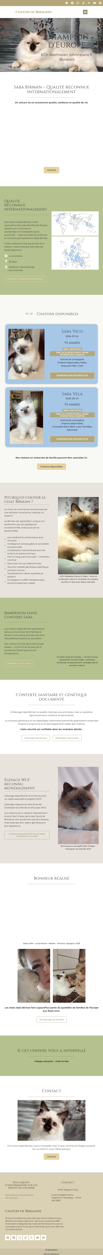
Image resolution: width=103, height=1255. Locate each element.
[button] (85, 12)
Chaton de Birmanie (34, 12)
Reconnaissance (51, 1253)
